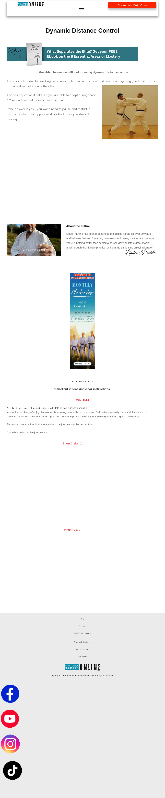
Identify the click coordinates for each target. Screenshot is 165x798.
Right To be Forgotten (82, 633)
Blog (82, 619)
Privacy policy (82, 649)
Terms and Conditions (82, 642)
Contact (82, 626)
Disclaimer (82, 656)
